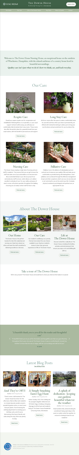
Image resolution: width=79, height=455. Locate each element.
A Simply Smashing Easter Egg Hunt (39, 392)
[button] (10, 339)
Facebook (35, 446)
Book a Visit (71, 4)
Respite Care (21, 116)
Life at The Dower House (34, 10)
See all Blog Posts (39, 366)
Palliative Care (58, 166)
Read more (14, 423)
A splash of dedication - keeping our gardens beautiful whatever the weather (64, 396)
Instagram (40, 446)
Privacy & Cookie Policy (27, 446)
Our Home (8, 10)
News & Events (59, 10)
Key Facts (48, 10)
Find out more (21, 136)
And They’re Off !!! (14, 390)
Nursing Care (20, 166)
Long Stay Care (58, 116)
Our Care (19, 10)
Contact (70, 10)
